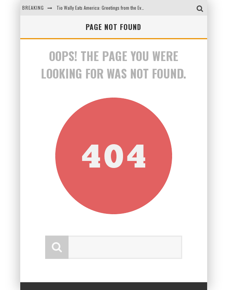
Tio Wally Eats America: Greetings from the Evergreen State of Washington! (126, 7)
